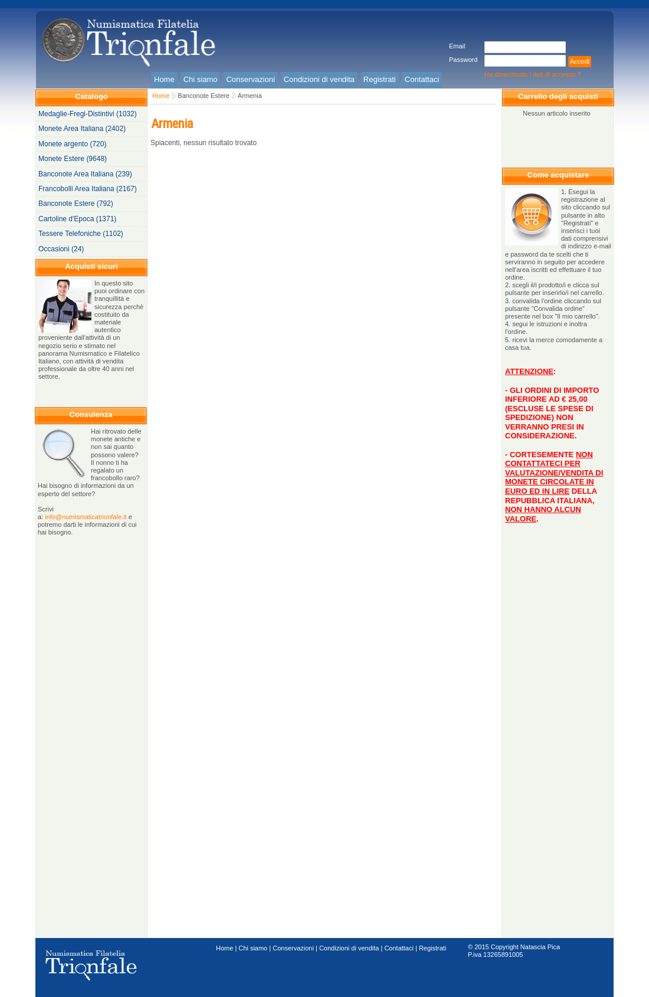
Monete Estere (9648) (72, 159)
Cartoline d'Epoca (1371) (77, 219)
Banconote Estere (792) (75, 203)
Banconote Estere (203, 95)
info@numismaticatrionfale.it (85, 516)
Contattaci (399, 948)
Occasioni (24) (61, 249)
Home (160, 95)
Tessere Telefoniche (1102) (80, 233)
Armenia (250, 95)
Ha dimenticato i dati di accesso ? (532, 74)
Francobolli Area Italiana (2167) (87, 189)
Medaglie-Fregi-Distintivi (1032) (87, 114)
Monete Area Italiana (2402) (82, 128)
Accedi (579, 61)
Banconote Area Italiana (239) (85, 174)
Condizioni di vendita (349, 948)
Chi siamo (252, 948)
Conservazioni (293, 948)
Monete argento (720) (72, 144)
